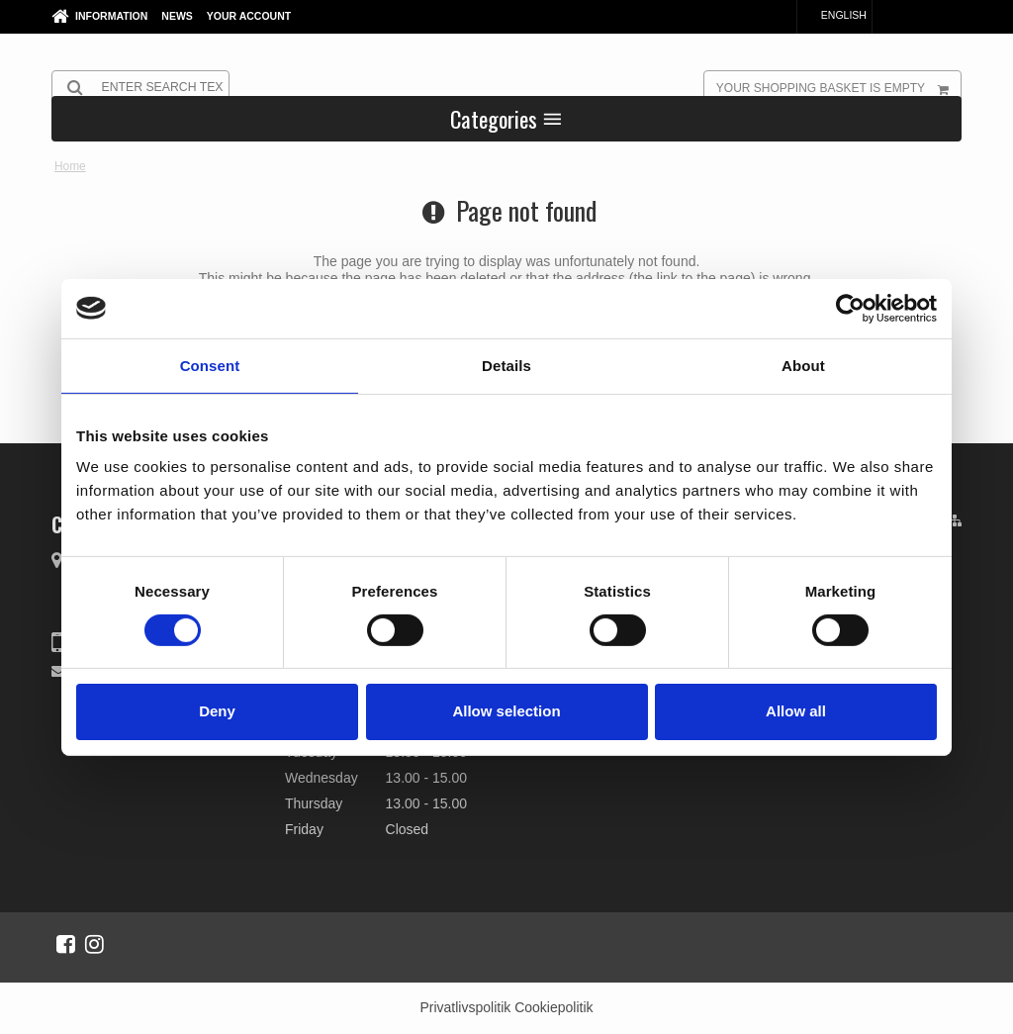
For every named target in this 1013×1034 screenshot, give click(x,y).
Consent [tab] (210, 364)
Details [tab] (506, 364)
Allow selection (506, 711)
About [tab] (803, 364)
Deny (217, 711)
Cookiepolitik (553, 1007)
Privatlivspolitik (464, 1007)
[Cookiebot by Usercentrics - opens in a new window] (850, 308)
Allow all (796, 711)
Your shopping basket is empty (838, 87)
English (834, 15)
